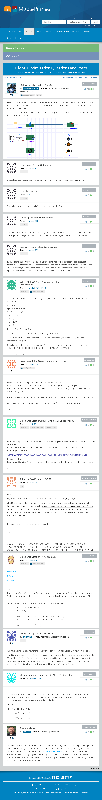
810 (37, 88)
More (18, 38)
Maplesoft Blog (63, 31)
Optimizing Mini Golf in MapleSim (37, 84)
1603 (37, 364)
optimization (24, 291)
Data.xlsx (11, 571)
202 (36, 168)
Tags (35, 785)
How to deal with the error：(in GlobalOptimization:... (47, 675)
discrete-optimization (37, 427)
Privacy (75, 793)
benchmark (24, 224)
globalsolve (24, 172)
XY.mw (10, 576)
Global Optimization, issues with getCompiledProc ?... (47, 420)
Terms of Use (67, 793)
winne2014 (34, 483)
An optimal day (27, 728)
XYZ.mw (10, 580)
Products (29, 31)
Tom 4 (25, 732)
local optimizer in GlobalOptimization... (39, 246)
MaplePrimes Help (50, 789)
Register (75, 18)
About (97, 18)
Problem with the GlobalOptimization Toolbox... (44, 361)
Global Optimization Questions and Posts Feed (80, 77)
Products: (45, 88)
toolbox (23, 641)
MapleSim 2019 (27, 91)
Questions (11, 31)
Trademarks (84, 793)
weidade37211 (35, 288)
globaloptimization (27, 95)
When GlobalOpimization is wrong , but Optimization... (40, 283)
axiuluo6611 (34, 679)
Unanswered (49, 31)
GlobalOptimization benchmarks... (37, 217)
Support (83, 18)
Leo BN (32, 560)
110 (44, 288)
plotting (39, 95)
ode (22, 486)
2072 (29, 637)
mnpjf (31, 424)
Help (90, 18)
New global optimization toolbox (36, 633)
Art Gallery (76, 31)
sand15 (32, 364)
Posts (20, 31)
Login (67, 18)
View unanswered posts (13, 77)
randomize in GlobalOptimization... (37, 164)
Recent (9, 38)
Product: (37, 731)
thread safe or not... (30, 191)
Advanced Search (92, 25)
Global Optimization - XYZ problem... (38, 556)
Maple (47, 637)
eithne (25, 637)
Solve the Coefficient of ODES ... (36, 479)
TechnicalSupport (29, 88)
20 (35, 424)
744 (28, 732)
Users (38, 31)
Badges (87, 31)
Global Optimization (60, 88)
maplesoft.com (56, 793)
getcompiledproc (51, 427)
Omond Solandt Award (52, 751)
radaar (31, 168)
